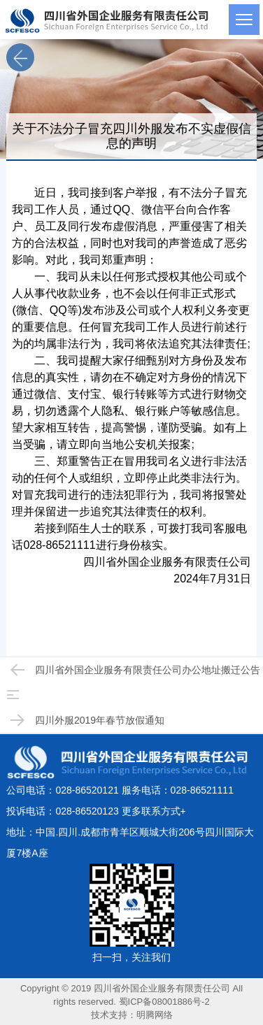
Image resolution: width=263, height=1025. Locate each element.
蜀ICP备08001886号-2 (164, 1001)
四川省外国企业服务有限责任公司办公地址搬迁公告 (133, 670)
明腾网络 (154, 1015)
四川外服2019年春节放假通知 (85, 720)
